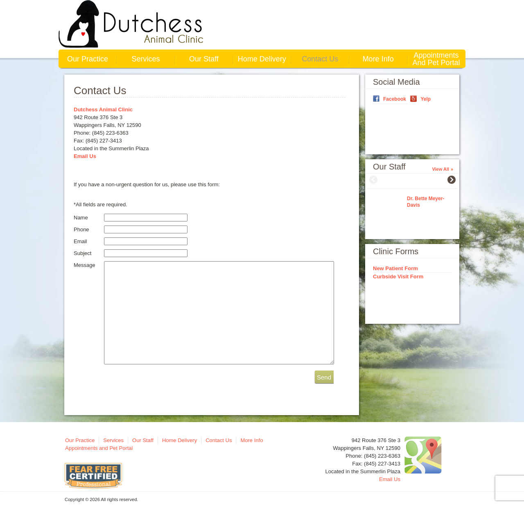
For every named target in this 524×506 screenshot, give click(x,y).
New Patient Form (395, 268)
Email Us (85, 156)
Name (81, 218)
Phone (81, 229)
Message (84, 265)
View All (440, 169)
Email (80, 241)
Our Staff (204, 59)
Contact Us (320, 59)
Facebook (394, 99)
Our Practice (87, 59)
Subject (82, 253)
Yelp (425, 99)
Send (324, 377)
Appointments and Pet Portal (436, 59)
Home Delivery (262, 59)
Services (145, 59)
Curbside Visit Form (398, 276)
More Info (378, 59)
